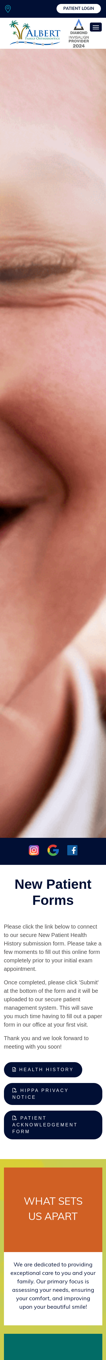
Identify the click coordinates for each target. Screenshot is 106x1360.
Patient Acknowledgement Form (45, 1125)
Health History (43, 1069)
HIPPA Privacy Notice (40, 1094)
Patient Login (78, 9)
